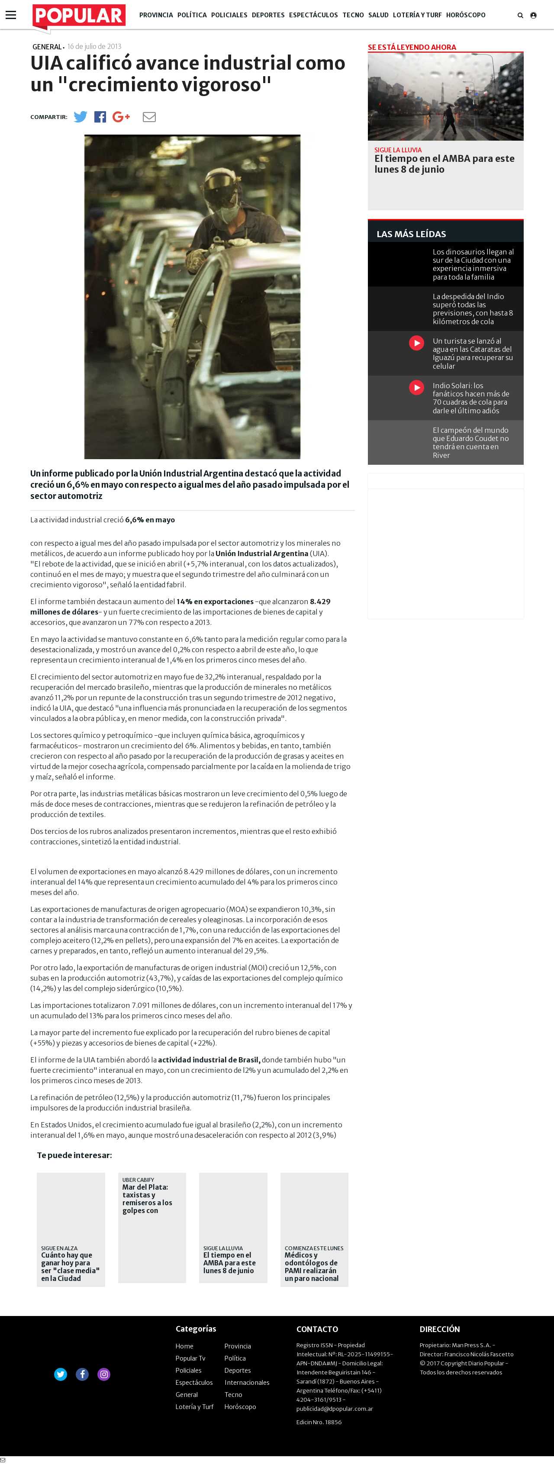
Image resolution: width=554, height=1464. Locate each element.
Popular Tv (191, 1358)
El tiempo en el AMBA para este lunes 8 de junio (229, 1263)
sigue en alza (59, 1248)
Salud (378, 15)
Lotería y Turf (417, 15)
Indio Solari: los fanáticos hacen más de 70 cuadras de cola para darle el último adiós (471, 398)
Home (184, 1346)
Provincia (156, 15)
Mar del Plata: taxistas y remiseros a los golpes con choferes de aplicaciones (147, 1207)
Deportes (268, 15)
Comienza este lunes (314, 1248)
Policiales (229, 15)
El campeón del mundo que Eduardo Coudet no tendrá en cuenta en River (471, 443)
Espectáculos (313, 15)
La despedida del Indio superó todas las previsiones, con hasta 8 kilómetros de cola (473, 309)
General (187, 1395)
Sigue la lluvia (223, 1248)
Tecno (353, 15)
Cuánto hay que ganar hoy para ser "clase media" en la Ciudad (70, 1267)
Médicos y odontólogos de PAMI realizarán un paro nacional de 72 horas (312, 1271)
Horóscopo (466, 15)
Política (192, 15)
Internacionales (247, 1383)
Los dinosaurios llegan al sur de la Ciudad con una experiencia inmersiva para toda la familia (473, 264)
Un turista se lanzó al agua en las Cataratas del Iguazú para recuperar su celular (473, 353)
